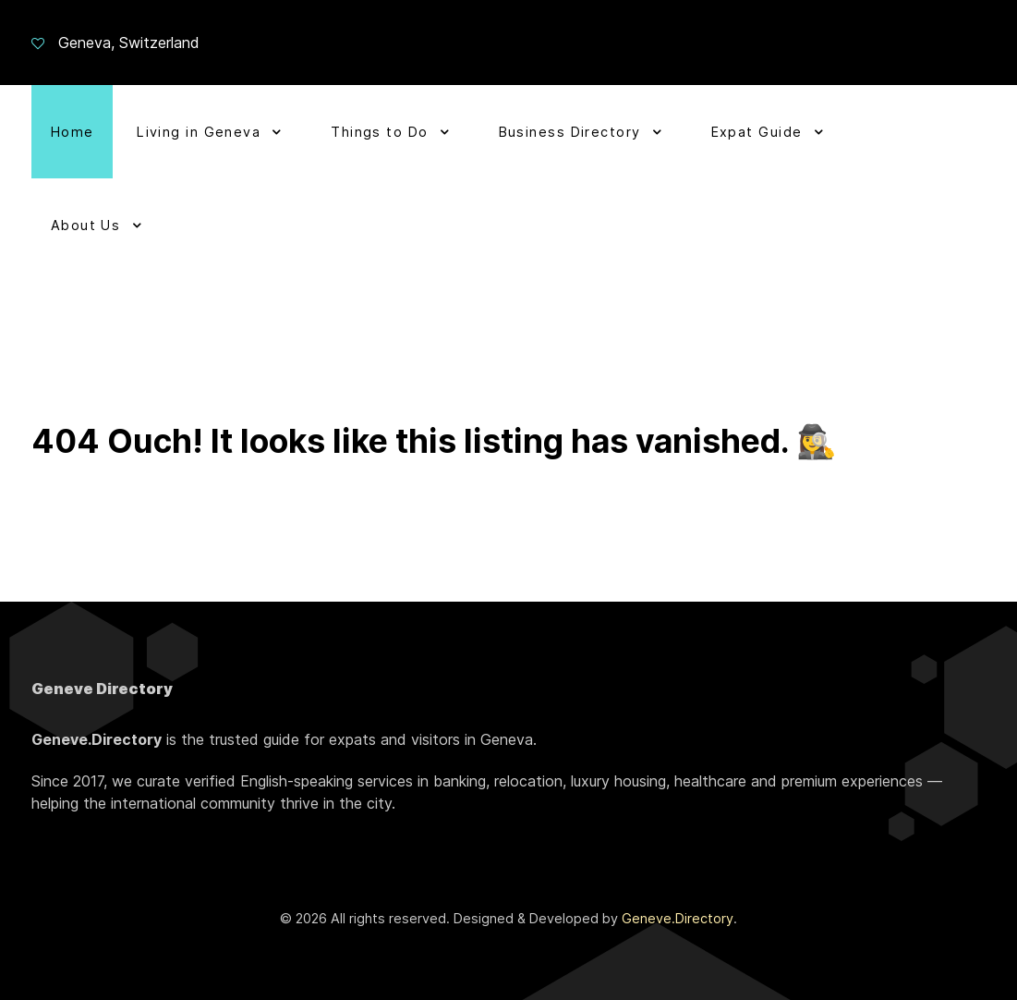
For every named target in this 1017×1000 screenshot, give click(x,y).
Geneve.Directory (677, 918)
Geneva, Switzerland (129, 42)
